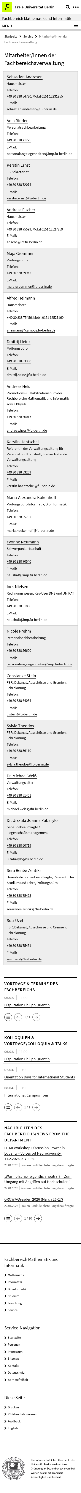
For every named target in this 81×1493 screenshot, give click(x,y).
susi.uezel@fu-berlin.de (24, 959)
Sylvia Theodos (20, 725)
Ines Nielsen (17, 586)
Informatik (15, 1282)
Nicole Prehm (19, 631)
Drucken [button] (13, 1407)
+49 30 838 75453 (19, 895)
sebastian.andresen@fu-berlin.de (32, 109)
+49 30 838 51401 (19, 795)
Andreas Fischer (21, 209)
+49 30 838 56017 (19, 416)
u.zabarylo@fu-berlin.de (25, 859)
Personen (14, 1344)
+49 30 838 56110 (19, 750)
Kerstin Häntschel (23, 441)
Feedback (14, 1421)
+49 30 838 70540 (19, 561)
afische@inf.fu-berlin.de (24, 242)
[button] (8, 1017)
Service (28, 36)
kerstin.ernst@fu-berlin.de (26, 198)
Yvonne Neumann (23, 541)
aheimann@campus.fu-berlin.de (31, 330)
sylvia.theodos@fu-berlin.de (28, 764)
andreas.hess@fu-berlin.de (27, 430)
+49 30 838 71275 (19, 140)
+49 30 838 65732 (19, 517)
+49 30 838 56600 (19, 650)
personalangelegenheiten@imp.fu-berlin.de (39, 153)
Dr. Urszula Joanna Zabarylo (32, 820)
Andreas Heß (18, 386)
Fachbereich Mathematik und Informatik (36, 18)
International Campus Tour (26, 1095)
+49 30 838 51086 (19, 606)
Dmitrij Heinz (18, 341)
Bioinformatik (17, 1289)
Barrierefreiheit (18, 1380)
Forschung (15, 1303)
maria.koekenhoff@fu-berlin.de (30, 530)
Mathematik (16, 1275)
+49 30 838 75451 (19, 945)
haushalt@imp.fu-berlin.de (27, 575)
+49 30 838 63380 (19, 361)
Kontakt (13, 1366)
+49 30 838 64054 (19, 700)
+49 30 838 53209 (19, 472)
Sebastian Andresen (25, 76)
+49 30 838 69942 (19, 272)
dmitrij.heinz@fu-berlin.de (26, 374)
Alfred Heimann (21, 298)
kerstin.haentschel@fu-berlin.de (31, 485)
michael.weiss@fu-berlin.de (27, 808)
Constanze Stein (21, 675)
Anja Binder (17, 120)
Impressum (15, 1351)
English (13, 1428)
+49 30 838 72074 (19, 184)
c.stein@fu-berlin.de (22, 714)
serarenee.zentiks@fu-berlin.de (30, 909)
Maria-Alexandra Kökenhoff (31, 497)
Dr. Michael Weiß (22, 775)
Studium (13, 1296)
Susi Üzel (15, 920)
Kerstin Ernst (18, 165)
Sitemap (13, 1358)
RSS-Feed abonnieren (22, 1414)
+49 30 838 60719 (19, 845)
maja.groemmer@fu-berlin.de (29, 286)
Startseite (10, 36)
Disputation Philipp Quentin (27, 1004)
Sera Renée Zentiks (24, 870)
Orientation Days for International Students (39, 1077)
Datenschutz (16, 1372)
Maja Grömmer (20, 253)
